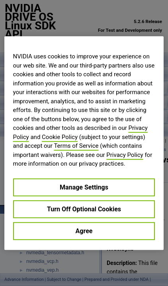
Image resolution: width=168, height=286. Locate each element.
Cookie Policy (60, 137)
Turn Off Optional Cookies (84, 209)
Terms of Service (76, 145)
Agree (84, 231)
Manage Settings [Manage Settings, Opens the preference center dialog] (84, 187)
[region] (84, 143)
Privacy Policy (124, 154)
